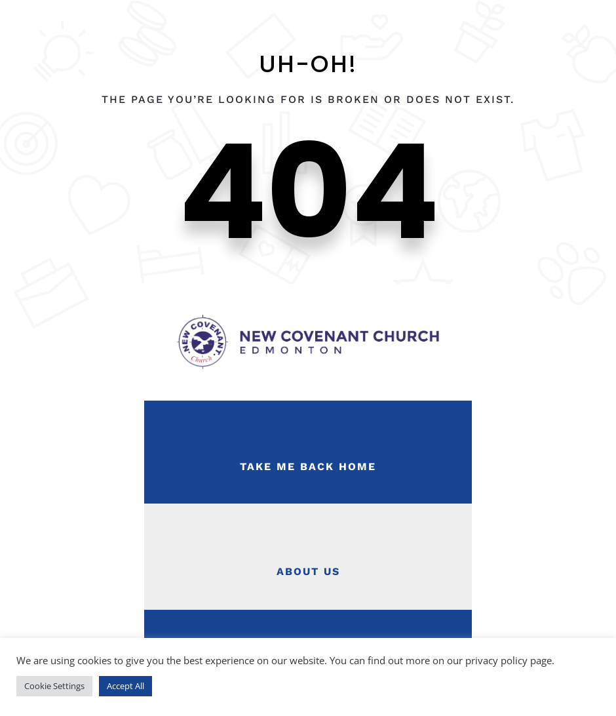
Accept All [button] (125, 686)
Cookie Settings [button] (54, 686)
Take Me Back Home (308, 466)
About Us (308, 571)
